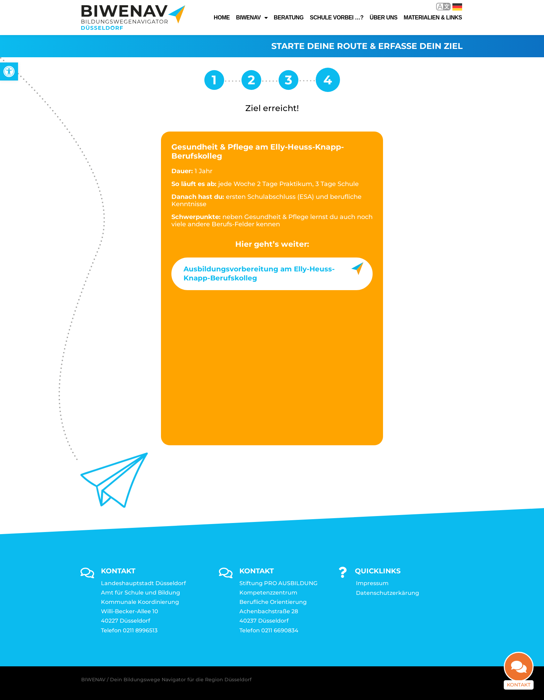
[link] (9, 71)
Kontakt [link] (518, 685)
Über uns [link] (384, 17)
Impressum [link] (372, 583)
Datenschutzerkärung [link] (387, 593)
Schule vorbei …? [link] (337, 17)
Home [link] (222, 17)
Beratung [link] (289, 17)
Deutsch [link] (457, 7)
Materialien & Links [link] (433, 17)
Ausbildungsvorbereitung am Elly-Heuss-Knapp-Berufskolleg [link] (259, 273)
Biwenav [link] (251, 17)
